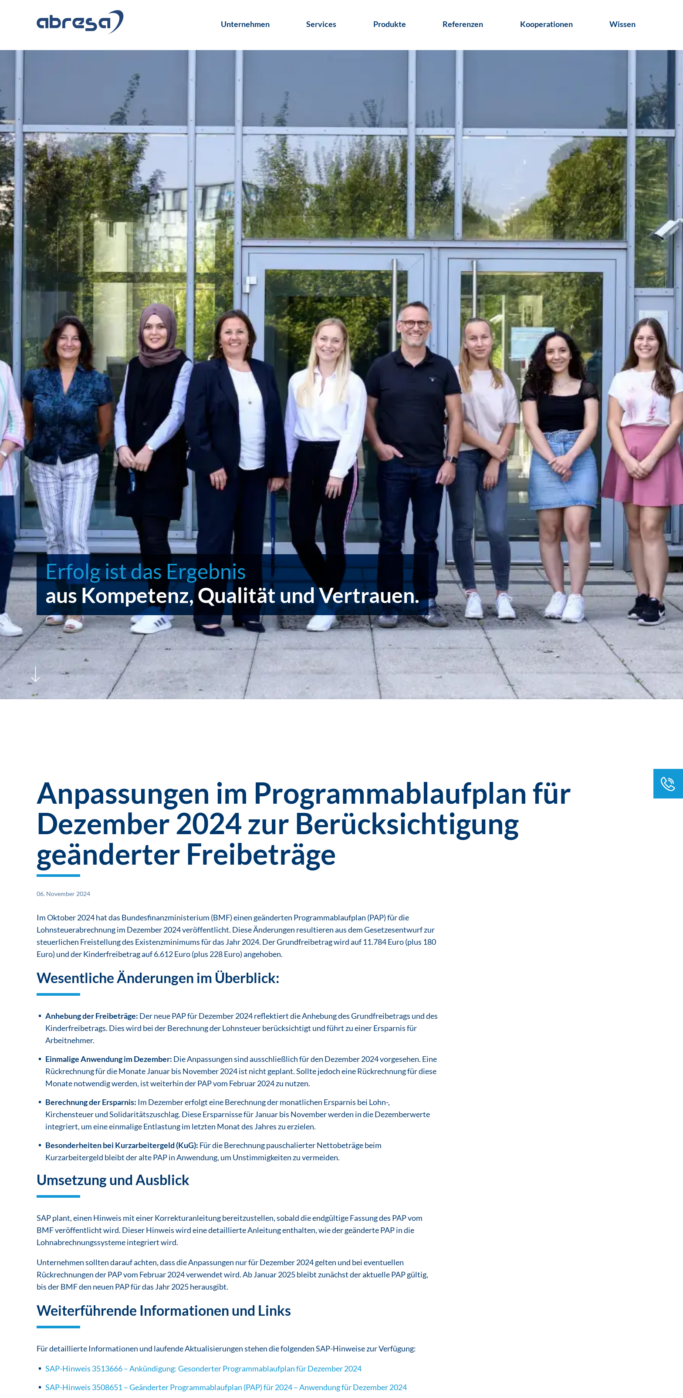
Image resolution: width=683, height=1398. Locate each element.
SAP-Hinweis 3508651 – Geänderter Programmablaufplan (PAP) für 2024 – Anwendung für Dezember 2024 (226, 1387)
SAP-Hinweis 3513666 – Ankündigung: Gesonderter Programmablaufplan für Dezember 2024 (203, 1368)
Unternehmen (245, 24)
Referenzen (463, 24)
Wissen (622, 24)
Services (321, 24)
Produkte (389, 24)
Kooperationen (546, 24)
